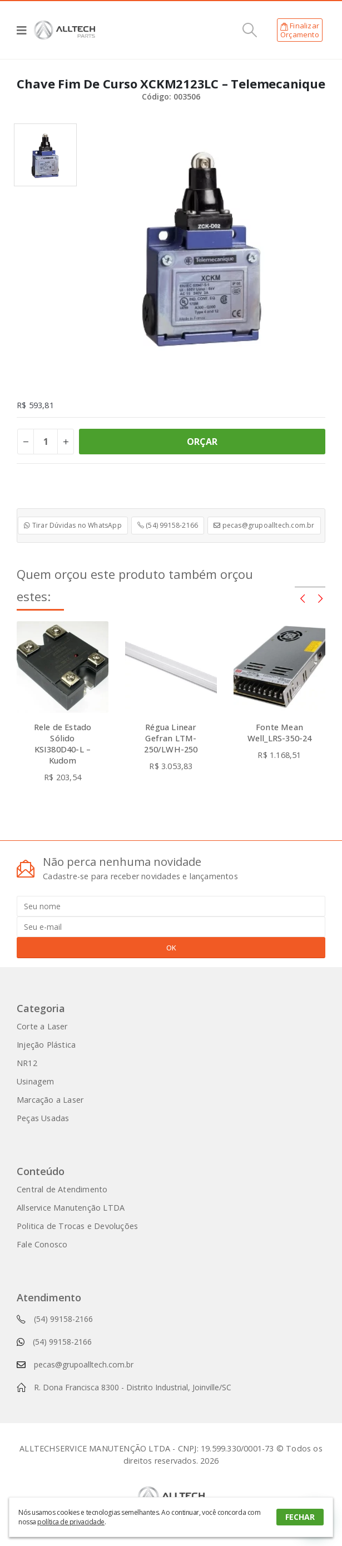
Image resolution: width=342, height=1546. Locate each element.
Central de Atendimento (62, 1189)
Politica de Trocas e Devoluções (77, 1226)
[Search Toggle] (250, 30)
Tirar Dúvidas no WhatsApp (72, 525)
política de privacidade (71, 1522)
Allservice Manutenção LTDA (71, 1207)
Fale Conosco (42, 1244)
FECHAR (300, 1517)
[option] (45, 154)
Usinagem (35, 1081)
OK (171, 948)
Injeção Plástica (46, 1044)
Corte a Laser (42, 1026)
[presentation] (303, 597)
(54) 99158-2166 (167, 525)
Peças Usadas (43, 1118)
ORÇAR (202, 441)
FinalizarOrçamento (299, 30)
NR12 (27, 1063)
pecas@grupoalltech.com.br (264, 525)
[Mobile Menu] (25, 30)
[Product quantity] (45, 441)
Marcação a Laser (50, 1099)
